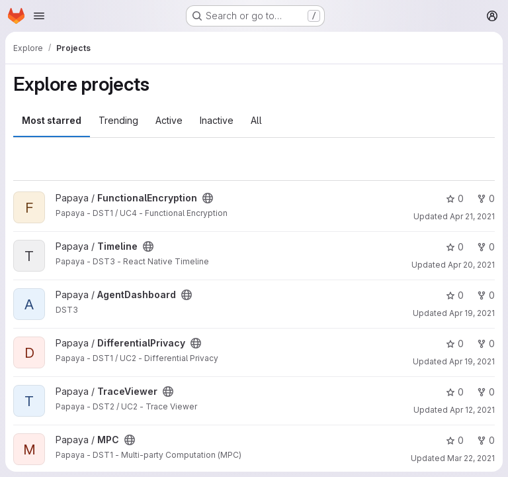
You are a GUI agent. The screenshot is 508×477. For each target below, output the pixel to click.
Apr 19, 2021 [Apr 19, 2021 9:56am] (472, 361)
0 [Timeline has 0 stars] (455, 246)
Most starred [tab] (51, 120)
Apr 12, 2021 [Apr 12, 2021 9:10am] (472, 410)
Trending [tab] (118, 120)
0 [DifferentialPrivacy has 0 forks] (486, 343)
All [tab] (256, 120)
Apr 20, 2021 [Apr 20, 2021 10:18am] (471, 265)
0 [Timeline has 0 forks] (486, 246)
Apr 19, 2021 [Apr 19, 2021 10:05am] (472, 313)
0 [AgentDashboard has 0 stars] (455, 295)
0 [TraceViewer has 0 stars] (455, 392)
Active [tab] (169, 120)
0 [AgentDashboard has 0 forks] (486, 295)
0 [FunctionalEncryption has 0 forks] (486, 198)
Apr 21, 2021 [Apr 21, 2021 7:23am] (472, 216)
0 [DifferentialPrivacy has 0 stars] (455, 343)
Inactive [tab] (216, 120)
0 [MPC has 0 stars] (455, 440)
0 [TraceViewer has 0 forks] (486, 392)
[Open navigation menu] (39, 15)
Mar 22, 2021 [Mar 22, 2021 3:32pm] (471, 458)
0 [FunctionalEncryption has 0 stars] (455, 198)
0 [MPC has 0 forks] (486, 440)
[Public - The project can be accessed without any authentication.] (207, 198)
